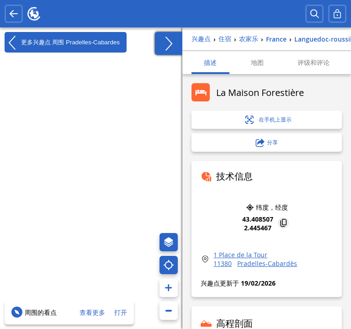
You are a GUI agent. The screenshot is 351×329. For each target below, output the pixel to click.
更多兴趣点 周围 (62, 42)
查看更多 (92, 312)
